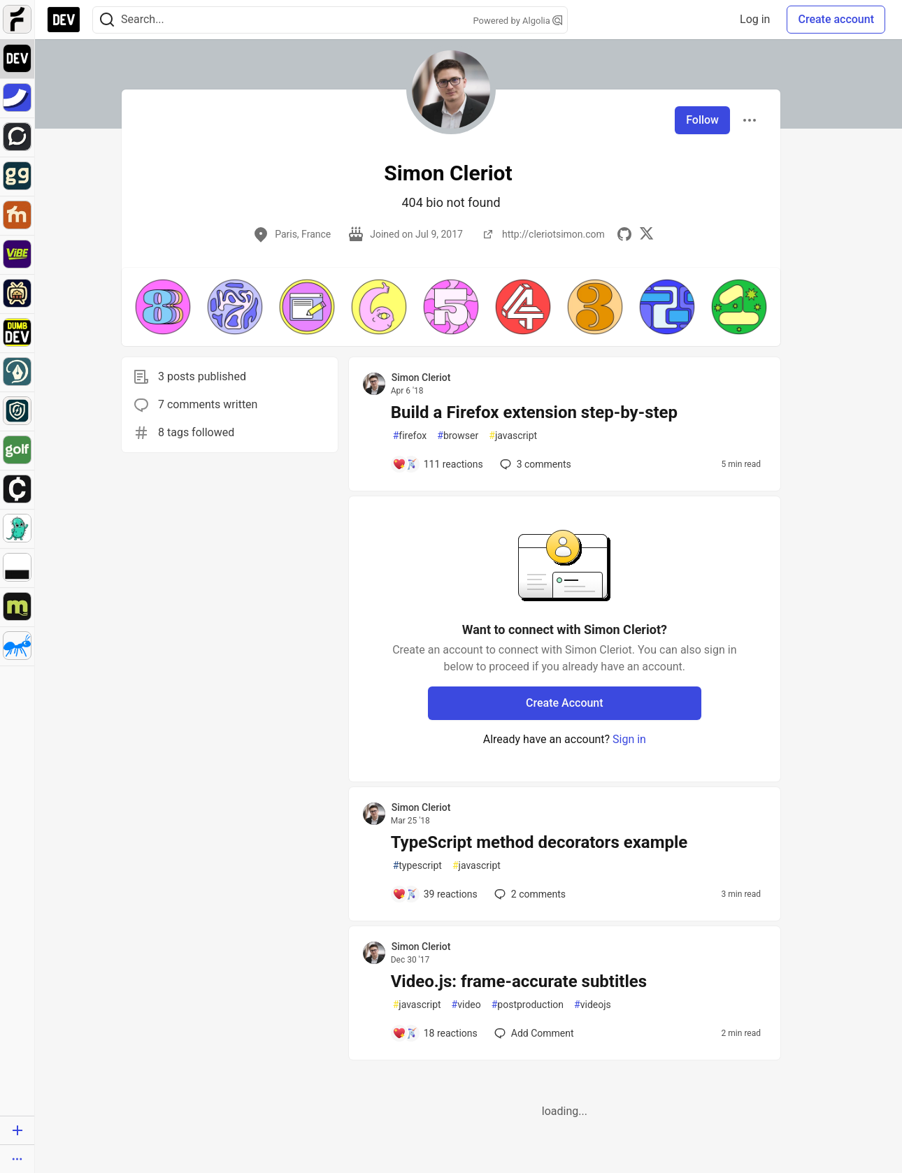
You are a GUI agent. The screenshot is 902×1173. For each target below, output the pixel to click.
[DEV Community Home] (63, 20)
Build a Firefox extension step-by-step (534, 412)
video (466, 1005)
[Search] (107, 20)
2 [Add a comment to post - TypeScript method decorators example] (529, 894)
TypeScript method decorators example (539, 842)
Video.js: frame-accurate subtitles (519, 981)
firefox (410, 436)
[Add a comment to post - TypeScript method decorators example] (435, 894)
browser (457, 436)
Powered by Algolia (517, 20)
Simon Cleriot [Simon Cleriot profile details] (421, 377)
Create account (836, 19)
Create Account (564, 703)
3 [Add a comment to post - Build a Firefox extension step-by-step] (534, 464)
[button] (163, 307)
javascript (513, 436)
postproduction (528, 1005)
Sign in (629, 739)
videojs (592, 1005)
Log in (755, 19)
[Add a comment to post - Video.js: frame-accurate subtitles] (435, 1033)
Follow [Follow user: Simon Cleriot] (702, 120)
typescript (417, 865)
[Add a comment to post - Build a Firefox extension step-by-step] (438, 464)
